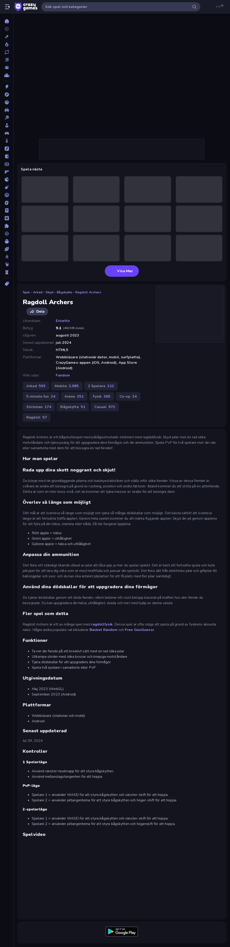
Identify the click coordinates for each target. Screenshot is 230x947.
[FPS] (6, 172)
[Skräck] (6, 241)
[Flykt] (6, 156)
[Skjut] (6, 233)
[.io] (6, 179)
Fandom (63, 375)
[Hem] (6, 21)
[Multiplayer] (6, 67)
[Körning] (6, 195)
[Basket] (6, 102)
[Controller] (6, 133)
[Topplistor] (6, 75)
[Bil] (6, 110)
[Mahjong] (6, 210)
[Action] (6, 87)
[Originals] (6, 60)
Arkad (38, 292)
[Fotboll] (6, 164)
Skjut (50, 292)
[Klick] (6, 187)
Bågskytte (64, 292)
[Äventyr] (6, 94)
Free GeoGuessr (139, 629)
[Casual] (6, 125)
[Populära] (6, 44)
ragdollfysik (102, 624)
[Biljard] (6, 118)
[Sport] (6, 249)
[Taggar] (6, 284)
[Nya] (6, 36)
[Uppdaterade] (6, 52)
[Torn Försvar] (6, 272)
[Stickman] (6, 257)
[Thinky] (6, 264)
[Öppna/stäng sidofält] (7, 6)
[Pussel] (6, 226)
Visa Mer (122, 271)
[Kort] (6, 203)
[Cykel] (6, 141)
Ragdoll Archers (88, 292)
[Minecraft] (6, 218)
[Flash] (6, 148)
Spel (26, 292)
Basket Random (104, 629)
